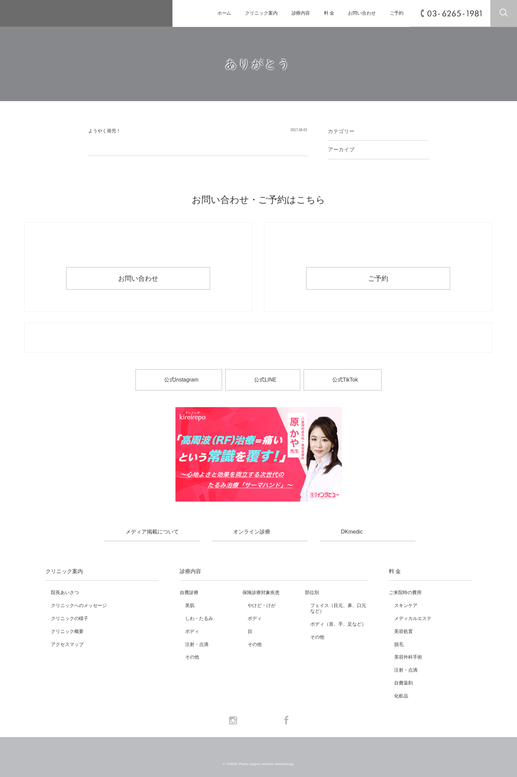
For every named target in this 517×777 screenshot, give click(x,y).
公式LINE (265, 380)
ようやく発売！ (104, 130)
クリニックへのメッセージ (79, 605)
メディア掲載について (152, 532)
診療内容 (301, 13)
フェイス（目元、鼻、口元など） (338, 608)
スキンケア (405, 605)
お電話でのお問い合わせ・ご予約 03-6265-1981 (258, 338)
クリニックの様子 (69, 618)
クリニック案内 (261, 13)
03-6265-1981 (454, 13)
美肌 (189, 605)
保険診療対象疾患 (261, 592)
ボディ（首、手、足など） (338, 624)
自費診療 (189, 592)
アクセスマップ (67, 644)
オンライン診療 (251, 532)
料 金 (329, 13)
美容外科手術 (408, 657)
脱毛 (398, 644)
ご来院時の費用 (405, 592)
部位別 (312, 592)
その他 (192, 657)
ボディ (192, 631)
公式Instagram (181, 380)
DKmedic (352, 532)
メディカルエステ (412, 618)
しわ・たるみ (199, 618)
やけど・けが (262, 605)
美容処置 (403, 631)
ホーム (224, 13)
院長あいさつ (65, 592)
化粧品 (401, 696)
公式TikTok (345, 380)
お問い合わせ (362, 13)
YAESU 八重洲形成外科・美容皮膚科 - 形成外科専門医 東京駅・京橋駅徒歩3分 (82, 13)
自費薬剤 (403, 683)
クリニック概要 (67, 631)
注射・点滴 (196, 644)
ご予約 (397, 13)
